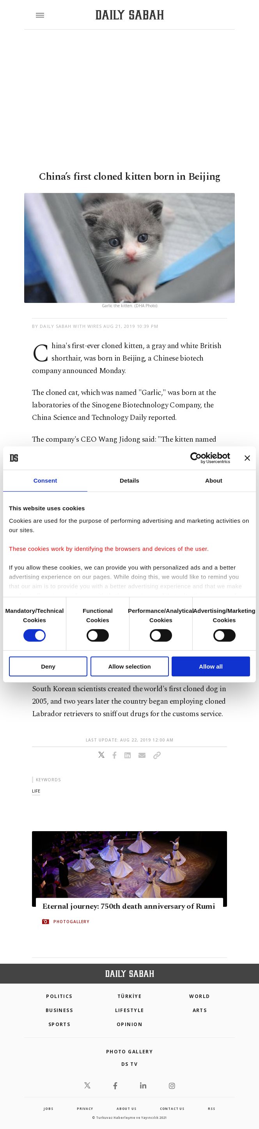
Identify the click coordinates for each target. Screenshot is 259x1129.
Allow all (211, 666)
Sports (59, 1024)
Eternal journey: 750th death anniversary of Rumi (128, 906)
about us (126, 1108)
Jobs (48, 1108)
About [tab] (213, 480)
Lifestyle (129, 1010)
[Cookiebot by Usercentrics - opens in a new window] (196, 458)
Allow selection (129, 666)
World (199, 996)
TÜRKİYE (129, 996)
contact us (172, 1108)
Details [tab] (129, 480)
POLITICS (59, 996)
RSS (211, 1108)
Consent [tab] (45, 480)
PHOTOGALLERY (71, 921)
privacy (85, 1108)
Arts (200, 1010)
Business (59, 1010)
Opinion (129, 1024)
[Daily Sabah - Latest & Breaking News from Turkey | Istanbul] (130, 15)
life (36, 791)
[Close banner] (247, 458)
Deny (48, 666)
